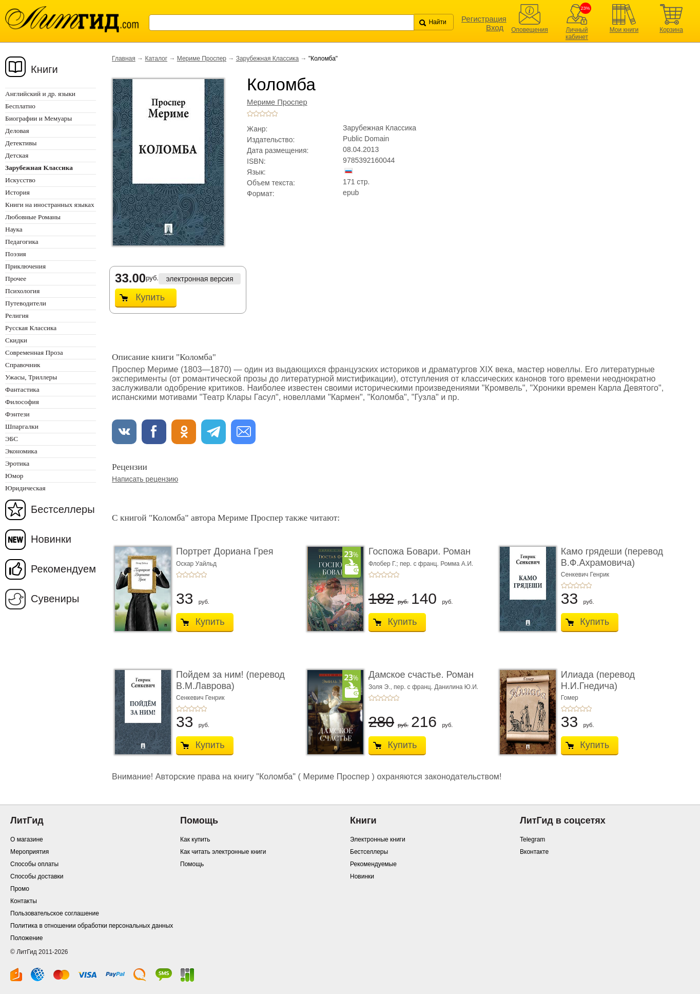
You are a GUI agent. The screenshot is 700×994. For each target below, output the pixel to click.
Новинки (51, 539)
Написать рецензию (145, 479)
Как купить (195, 839)
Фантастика (22, 389)
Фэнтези (17, 414)
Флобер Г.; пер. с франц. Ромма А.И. (420, 563)
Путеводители (25, 303)
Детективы (20, 143)
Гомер (569, 697)
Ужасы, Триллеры (31, 377)
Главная (123, 58)
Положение (26, 938)
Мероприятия (29, 851)
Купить (150, 297)
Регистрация (484, 18)
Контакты (23, 901)
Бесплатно (20, 106)
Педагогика (21, 241)
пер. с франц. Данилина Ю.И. (436, 687)
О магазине (26, 839)
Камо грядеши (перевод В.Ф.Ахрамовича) (612, 557)
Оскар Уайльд (196, 563)
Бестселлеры (63, 509)
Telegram (532, 839)
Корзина (671, 29)
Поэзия (15, 254)
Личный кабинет (577, 33)
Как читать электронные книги (223, 851)
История (17, 192)
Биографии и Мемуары (38, 118)
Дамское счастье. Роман (421, 675)
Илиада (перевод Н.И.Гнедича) (598, 680)
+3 (262, 113)
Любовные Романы (33, 217)
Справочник (23, 365)
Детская (16, 155)
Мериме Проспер (201, 58)
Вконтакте (534, 851)
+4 (268, 113)
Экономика (21, 451)
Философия (22, 402)
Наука (14, 229)
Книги (44, 69)
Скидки (16, 340)
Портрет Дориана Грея (224, 551)
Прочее (15, 278)
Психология (22, 291)
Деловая (17, 131)
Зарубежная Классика (267, 58)
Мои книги (624, 29)
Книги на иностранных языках (49, 204)
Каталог (156, 58)
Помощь (192, 864)
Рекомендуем (63, 569)
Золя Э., (381, 687)
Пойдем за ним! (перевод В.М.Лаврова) (230, 680)
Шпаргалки (21, 426)
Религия (17, 315)
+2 (256, 113)
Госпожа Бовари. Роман (419, 551)
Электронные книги (377, 839)
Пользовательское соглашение (54, 913)
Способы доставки (37, 876)
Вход (494, 27)
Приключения (25, 266)
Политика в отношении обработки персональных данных (91, 925)
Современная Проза (34, 352)
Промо (19, 888)
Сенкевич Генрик (585, 574)
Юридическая (25, 488)
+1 (250, 113)
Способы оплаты (34, 864)
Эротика (17, 463)
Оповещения (529, 29)
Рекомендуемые (373, 864)
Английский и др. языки (40, 94)
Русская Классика (30, 328)
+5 (274, 113)
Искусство (20, 180)
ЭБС (11, 439)
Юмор (14, 476)
